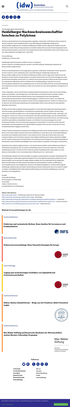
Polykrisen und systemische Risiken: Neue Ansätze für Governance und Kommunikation (35, 225)
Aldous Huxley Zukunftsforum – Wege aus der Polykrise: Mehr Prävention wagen (36, 303)
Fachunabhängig (18, 380)
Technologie (16, 369)
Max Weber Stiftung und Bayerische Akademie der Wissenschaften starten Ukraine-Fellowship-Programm (33, 333)
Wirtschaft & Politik (18, 377)
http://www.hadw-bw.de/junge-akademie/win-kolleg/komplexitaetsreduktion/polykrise (29, 199)
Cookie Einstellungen (41, 377)
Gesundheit (16, 373)
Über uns (38, 369)
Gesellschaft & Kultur (19, 371)
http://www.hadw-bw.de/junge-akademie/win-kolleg (18, 197)
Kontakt (38, 375)
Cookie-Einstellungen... (7, 404)
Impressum (39, 371)
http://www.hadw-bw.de (9, 195)
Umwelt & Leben (18, 375)
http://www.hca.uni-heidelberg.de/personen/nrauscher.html (20, 204)
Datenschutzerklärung (41, 373)
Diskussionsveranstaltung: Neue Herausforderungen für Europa (31, 245)
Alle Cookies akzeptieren (61, 404)
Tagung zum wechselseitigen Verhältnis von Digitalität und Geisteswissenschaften (29, 273)
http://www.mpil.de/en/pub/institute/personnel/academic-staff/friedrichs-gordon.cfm (28, 201)
